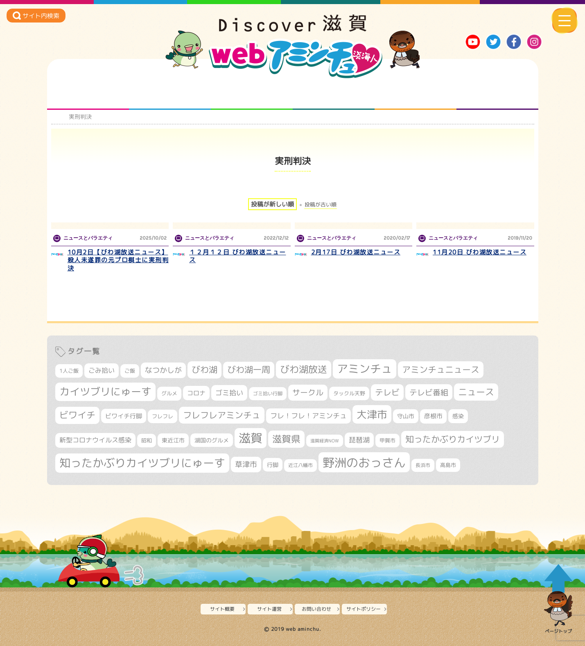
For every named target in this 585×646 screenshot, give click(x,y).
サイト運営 (269, 608)
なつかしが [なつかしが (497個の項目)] (163, 370)
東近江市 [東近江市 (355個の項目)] (173, 440)
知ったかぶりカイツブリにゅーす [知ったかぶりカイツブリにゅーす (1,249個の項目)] (142, 463)
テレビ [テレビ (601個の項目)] (387, 392)
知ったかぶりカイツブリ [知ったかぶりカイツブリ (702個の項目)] (452, 439)
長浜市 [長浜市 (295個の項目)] (423, 465)
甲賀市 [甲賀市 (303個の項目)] (387, 440)
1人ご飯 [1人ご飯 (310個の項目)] (69, 370)
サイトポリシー (363, 608)
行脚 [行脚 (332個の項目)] (272, 465)
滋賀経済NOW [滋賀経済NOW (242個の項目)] (324, 441)
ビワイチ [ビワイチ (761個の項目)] (77, 415)
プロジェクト (415, 93)
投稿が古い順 (321, 204)
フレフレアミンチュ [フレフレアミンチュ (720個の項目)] (221, 415)
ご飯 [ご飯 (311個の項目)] (129, 370)
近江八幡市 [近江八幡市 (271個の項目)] (300, 465)
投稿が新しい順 (272, 204)
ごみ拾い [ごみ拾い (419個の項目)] (101, 370)
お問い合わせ (316, 608)
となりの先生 (169, 93)
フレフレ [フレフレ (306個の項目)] (162, 416)
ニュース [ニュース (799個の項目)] (476, 391)
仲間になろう (251, 93)
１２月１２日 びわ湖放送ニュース (237, 256)
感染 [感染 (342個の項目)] (458, 416)
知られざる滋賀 (88, 93)
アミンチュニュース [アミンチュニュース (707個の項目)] (440, 369)
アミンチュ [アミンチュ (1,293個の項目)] (364, 368)
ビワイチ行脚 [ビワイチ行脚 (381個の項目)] (123, 416)
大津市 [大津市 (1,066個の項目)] (372, 414)
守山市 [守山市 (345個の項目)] (405, 416)
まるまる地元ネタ (333, 93)
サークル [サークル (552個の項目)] (307, 392)
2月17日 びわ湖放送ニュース (356, 252)
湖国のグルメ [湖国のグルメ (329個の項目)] (211, 440)
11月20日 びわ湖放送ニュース (479, 252)
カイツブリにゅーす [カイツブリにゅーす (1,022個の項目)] (105, 391)
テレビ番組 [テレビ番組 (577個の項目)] (428, 392)
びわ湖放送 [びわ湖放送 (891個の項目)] (303, 369)
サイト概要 (222, 608)
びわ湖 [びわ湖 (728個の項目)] (204, 369)
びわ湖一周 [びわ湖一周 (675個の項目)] (248, 370)
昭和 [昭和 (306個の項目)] (146, 440)
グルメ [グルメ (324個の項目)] (169, 393)
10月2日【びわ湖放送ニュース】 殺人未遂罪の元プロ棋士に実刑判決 (118, 260)
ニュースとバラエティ (497, 93)
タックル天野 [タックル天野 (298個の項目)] (349, 393)
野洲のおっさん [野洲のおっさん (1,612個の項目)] (364, 462)
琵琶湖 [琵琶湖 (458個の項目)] (359, 439)
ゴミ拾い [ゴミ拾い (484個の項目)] (229, 393)
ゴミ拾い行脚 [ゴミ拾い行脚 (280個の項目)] (267, 393)
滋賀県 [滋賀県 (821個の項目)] (286, 439)
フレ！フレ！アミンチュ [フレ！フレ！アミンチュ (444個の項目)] (308, 415)
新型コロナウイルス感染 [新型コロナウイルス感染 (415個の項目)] (95, 439)
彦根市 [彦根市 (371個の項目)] (433, 416)
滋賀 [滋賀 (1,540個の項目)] (250, 438)
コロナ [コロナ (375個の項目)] (196, 393)
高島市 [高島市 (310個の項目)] (448, 465)
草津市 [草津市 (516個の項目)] (246, 464)
